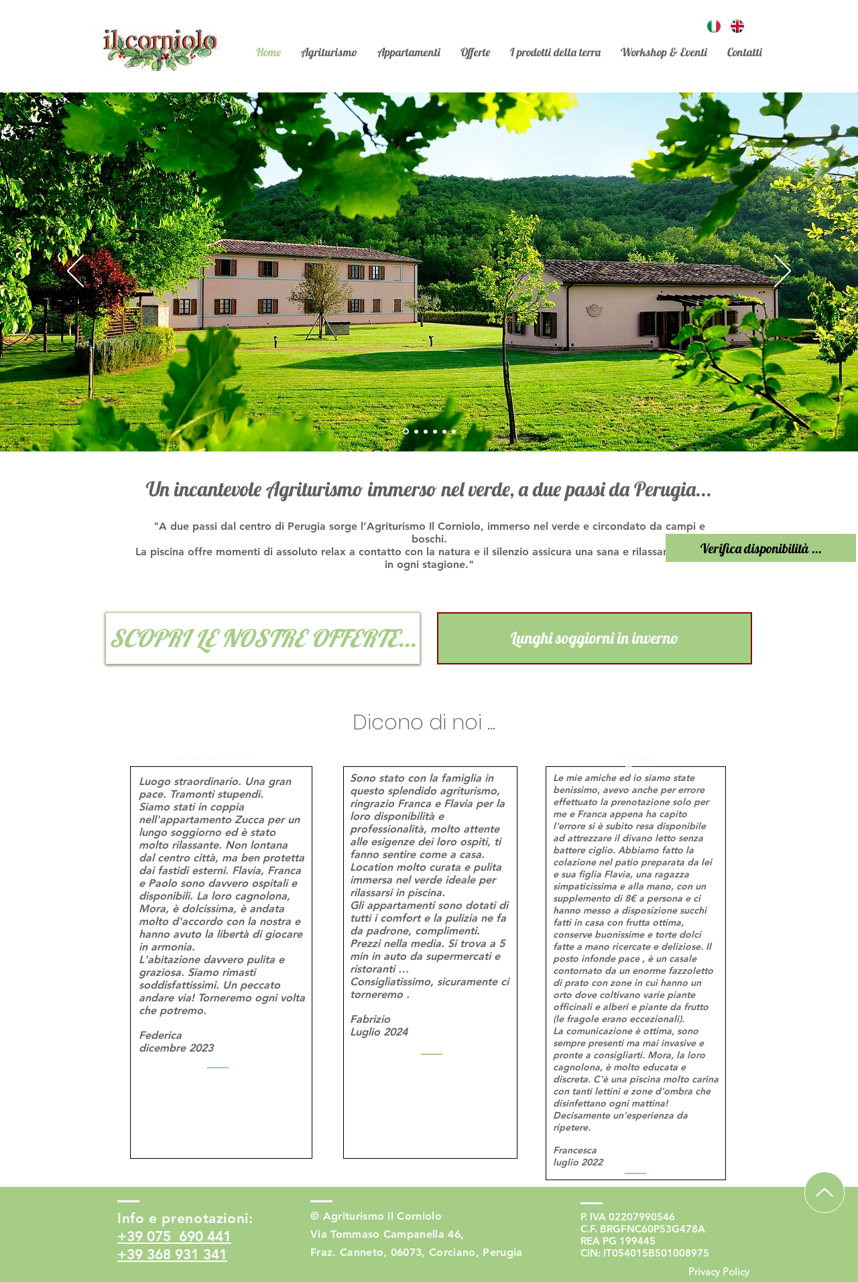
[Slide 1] (406, 432)
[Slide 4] (435, 431)
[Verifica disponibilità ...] (761, 548)
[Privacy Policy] (718, 1272)
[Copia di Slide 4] (444, 431)
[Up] (824, 1192)
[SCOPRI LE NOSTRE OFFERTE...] (262, 638)
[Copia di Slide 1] (426, 431)
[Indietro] (75, 272)
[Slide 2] (416, 431)
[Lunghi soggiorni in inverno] (594, 638)
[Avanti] (782, 272)
